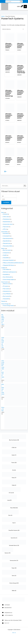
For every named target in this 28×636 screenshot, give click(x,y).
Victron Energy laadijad (8, 279)
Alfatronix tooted (7, 283)
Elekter (3, 248)
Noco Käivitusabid (7, 277)
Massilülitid (5, 274)
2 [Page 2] (5, 171)
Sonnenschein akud (7, 224)
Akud (2, 212)
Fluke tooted (6, 288)
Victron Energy (4, 303)
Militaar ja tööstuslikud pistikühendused (12, 262)
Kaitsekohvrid (6, 291)
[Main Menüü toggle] (25, 6)
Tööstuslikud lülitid (7, 246)
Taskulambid (6, 298)
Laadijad (3, 267)
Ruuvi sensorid (6, 296)
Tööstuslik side (6, 243)
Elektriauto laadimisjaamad (9, 272)
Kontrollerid (6, 233)
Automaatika (4, 231)
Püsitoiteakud (6, 219)
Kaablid (5, 255)
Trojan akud (6, 226)
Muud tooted (4, 282)
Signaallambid (6, 241)
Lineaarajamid (6, 236)
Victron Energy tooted (8, 305)
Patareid (3, 301)
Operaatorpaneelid (7, 238)
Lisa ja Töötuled (6, 293)
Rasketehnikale (6, 221)
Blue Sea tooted (7, 250)
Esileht (3, 16)
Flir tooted (5, 286)
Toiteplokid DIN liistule (8, 265)
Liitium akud (6, 216)
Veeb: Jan (14, 632)
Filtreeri (6, 202)
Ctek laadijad (6, 269)
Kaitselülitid (6, 257)
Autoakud (5, 214)
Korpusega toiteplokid (8, 260)
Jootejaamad (6, 252)
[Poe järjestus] (12, 29)
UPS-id (4, 229)
